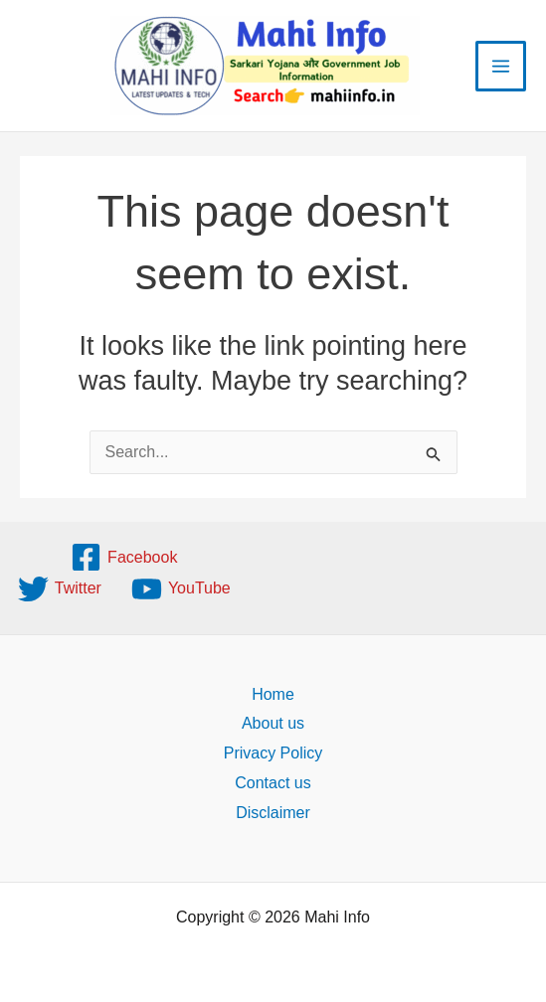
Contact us (272, 782)
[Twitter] (59, 589)
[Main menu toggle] (500, 66)
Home (273, 694)
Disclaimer (273, 812)
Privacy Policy (273, 753)
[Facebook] (124, 557)
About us (273, 723)
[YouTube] (181, 589)
